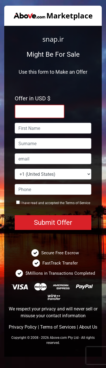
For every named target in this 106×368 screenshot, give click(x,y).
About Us (88, 327)
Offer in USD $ (32, 98)
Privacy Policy (23, 327)
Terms (70, 203)
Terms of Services (58, 327)
